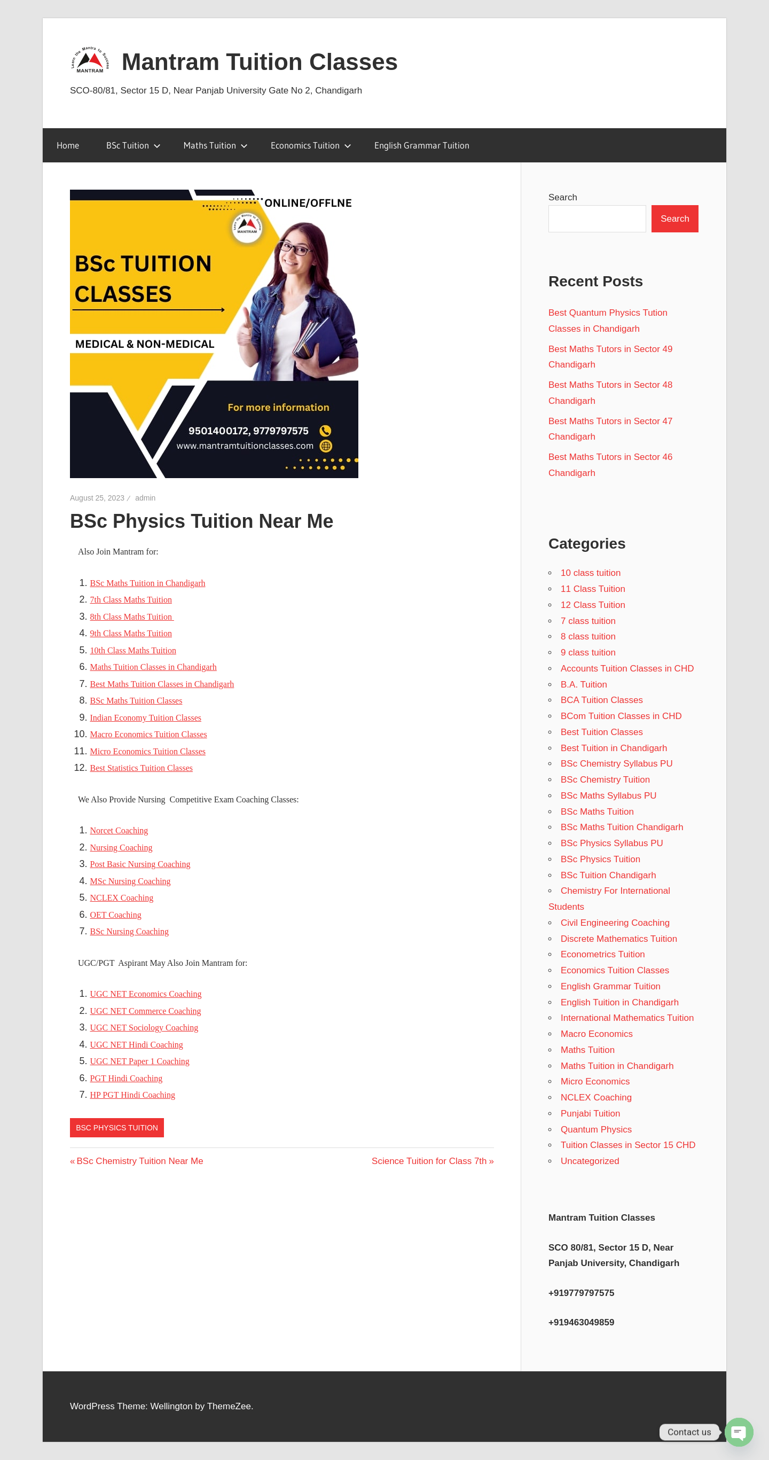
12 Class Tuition (593, 605)
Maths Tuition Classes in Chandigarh (153, 667)
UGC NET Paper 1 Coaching (140, 1061)
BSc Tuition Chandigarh (608, 875)
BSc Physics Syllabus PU (612, 843)
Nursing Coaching (121, 847)
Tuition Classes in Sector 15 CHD (628, 1145)
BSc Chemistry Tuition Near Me (139, 1161)
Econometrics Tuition (603, 954)
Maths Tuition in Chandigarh (617, 1066)
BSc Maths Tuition (597, 812)
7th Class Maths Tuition (131, 599)
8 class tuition (588, 636)
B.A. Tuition (584, 685)
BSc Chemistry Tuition (605, 780)
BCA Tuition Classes (602, 700)
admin (145, 498)
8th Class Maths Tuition (132, 616)
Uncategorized (590, 1161)
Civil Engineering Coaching (615, 923)
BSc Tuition (133, 145)
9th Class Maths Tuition (131, 633)
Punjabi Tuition (591, 1113)
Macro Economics (597, 1034)
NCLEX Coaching (122, 897)
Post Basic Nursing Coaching (140, 864)
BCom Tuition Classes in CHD (621, 716)
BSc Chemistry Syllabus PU (617, 764)
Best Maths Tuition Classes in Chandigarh (162, 684)
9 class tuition (588, 652)
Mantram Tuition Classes (260, 62)
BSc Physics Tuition (117, 1127)
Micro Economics (595, 1081)
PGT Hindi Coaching (126, 1078)
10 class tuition (591, 573)
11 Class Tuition (593, 589)
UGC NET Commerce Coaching (145, 1011)
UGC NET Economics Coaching (146, 993)
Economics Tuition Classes (615, 970)
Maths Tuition (216, 145)
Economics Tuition (311, 145)
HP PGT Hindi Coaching (133, 1094)
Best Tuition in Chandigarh (614, 748)
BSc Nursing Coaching (129, 931)
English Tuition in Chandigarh (620, 1002)
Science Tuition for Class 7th (429, 1161)
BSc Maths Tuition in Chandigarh (148, 583)
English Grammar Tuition (421, 145)
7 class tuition (588, 621)
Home (68, 145)
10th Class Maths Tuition (133, 650)
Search (562, 197)
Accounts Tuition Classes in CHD (627, 668)
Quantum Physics (596, 1130)
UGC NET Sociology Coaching (144, 1027)
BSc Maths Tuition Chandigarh (622, 827)
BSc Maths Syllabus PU (609, 796)
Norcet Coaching (119, 830)
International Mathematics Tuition (627, 1018)
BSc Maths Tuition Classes (136, 700)
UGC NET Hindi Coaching (136, 1044)
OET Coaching (116, 914)
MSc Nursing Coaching (130, 881)
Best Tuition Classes (602, 732)
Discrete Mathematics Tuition (619, 939)
